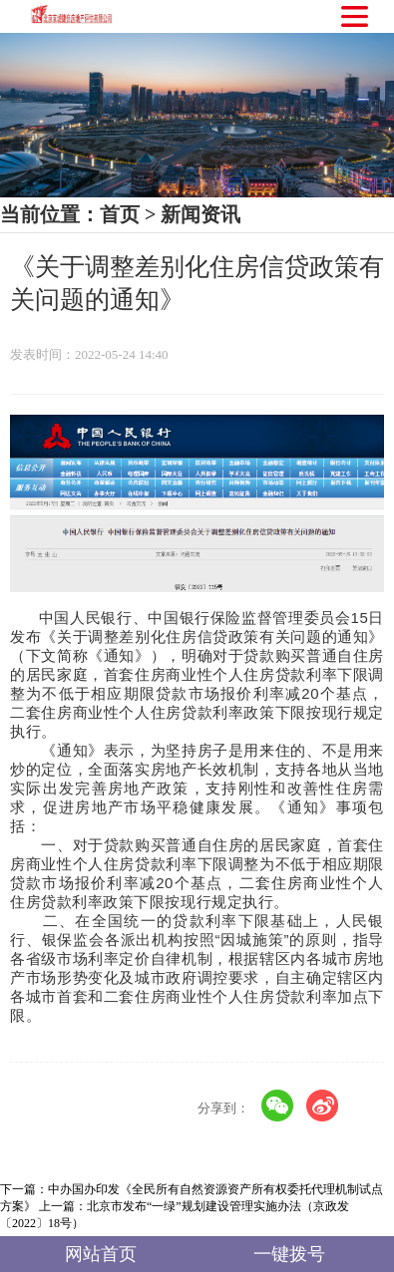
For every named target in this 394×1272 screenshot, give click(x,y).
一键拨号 (289, 1255)
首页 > (128, 214)
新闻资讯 (200, 214)
